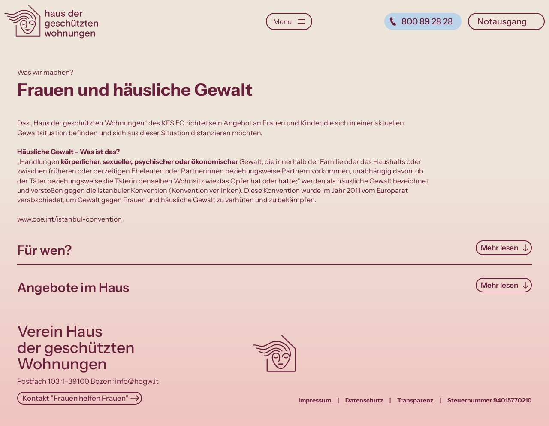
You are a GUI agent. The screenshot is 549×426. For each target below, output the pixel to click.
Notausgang (502, 21)
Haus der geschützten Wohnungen (51, 21)
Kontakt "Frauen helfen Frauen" (75, 398)
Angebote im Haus (73, 287)
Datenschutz (364, 400)
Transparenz (415, 400)
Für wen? (44, 250)
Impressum (315, 400)
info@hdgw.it (136, 381)
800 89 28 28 (427, 21)
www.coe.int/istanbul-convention (69, 219)
